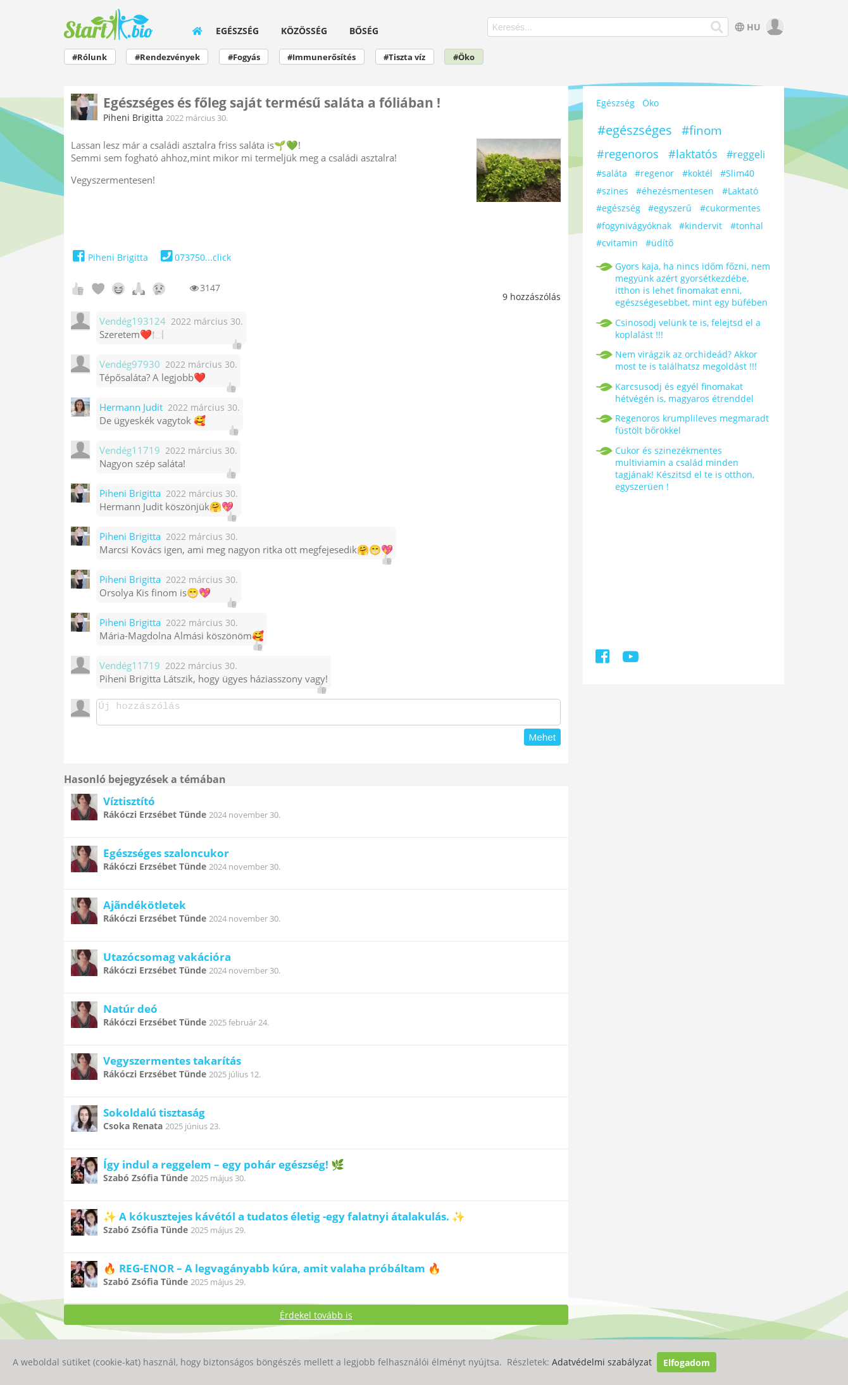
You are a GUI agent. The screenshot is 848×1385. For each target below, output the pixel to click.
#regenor (654, 173)
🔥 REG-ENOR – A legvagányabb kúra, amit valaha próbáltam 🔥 (272, 1272)
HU (746, 27)
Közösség (304, 31)
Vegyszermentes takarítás (172, 1064)
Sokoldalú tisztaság (154, 1116)
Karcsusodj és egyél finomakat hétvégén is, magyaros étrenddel (684, 392)
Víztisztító (129, 805)
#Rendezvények (167, 57)
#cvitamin (617, 243)
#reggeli (745, 154)
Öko (650, 103)
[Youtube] (630, 659)
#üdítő (659, 243)
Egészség (237, 31)
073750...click (194, 257)
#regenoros (628, 153)
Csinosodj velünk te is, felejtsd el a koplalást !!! (688, 328)
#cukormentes (730, 208)
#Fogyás (244, 57)
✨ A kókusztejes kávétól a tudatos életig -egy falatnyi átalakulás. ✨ (284, 1220)
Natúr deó (130, 1012)
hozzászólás (531, 297)
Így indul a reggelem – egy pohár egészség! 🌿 (223, 1168)
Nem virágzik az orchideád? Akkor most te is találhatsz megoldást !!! (686, 360)
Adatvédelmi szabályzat (602, 1363)
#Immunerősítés (321, 57)
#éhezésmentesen (675, 191)
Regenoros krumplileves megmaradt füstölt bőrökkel (692, 424)
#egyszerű (670, 208)
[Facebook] (603, 659)
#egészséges (634, 130)
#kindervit (700, 226)
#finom (702, 130)
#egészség (618, 208)
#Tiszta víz (404, 57)
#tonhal (746, 226)
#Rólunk (89, 57)
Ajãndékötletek (144, 908)
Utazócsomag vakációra (167, 960)
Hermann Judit (131, 407)
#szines (612, 191)
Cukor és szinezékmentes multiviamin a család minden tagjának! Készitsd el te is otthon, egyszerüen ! (684, 468)
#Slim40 (737, 173)
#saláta (611, 173)
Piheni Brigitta (133, 117)
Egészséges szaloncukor (166, 856)
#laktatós (693, 153)
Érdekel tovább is (316, 1319)
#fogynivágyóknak (633, 226)
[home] (197, 31)
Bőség (363, 31)
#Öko (464, 57)
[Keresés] (717, 27)
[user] (774, 27)
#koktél (697, 173)
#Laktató (740, 191)
